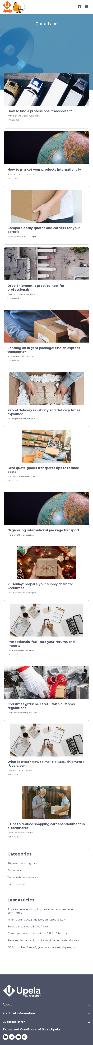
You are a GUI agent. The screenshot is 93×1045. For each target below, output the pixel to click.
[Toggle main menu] (86, 6)
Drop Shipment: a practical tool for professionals (35, 287)
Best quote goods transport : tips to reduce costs (43, 470)
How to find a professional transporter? (39, 111)
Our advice (14, 870)
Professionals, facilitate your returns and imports (41, 644)
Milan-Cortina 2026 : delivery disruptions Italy (36, 919)
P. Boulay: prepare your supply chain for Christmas (40, 586)
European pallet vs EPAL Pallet (27, 926)
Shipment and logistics (22, 863)
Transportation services (22, 877)
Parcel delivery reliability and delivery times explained (43, 412)
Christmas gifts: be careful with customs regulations (41, 706)
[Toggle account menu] (79, 6)
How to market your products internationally (44, 169)
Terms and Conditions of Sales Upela (31, 1029)
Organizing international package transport (43, 530)
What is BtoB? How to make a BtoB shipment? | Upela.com (45, 764)
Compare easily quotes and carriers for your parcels (43, 230)
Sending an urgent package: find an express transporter (43, 350)
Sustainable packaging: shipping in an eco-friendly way (43, 940)
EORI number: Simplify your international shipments (41, 947)
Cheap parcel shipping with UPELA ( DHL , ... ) (37, 933)
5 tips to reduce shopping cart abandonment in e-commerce (46, 826)
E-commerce (16, 884)
